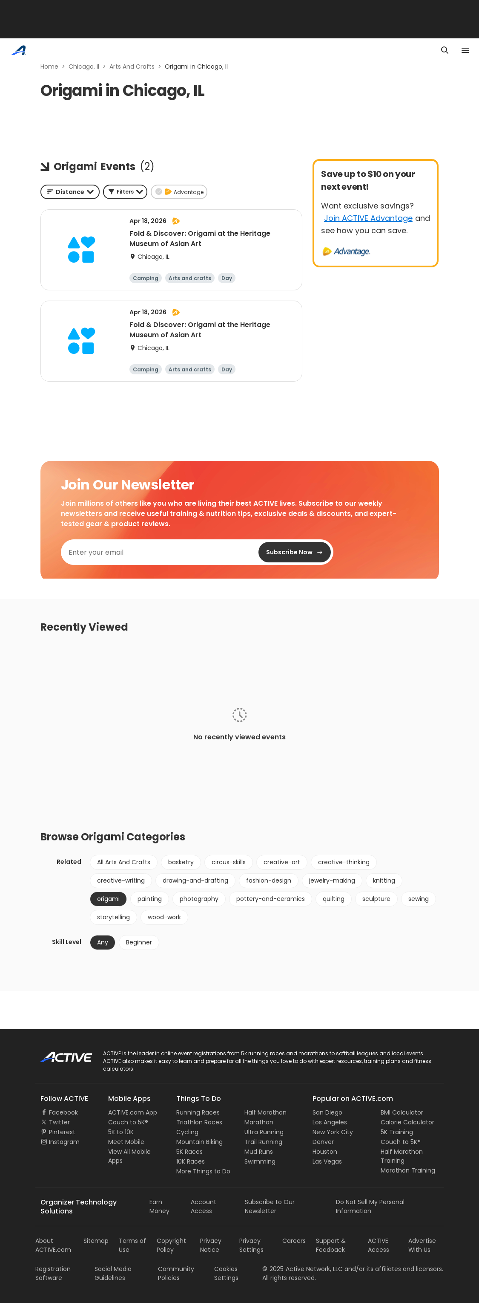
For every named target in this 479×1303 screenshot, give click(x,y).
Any (102, 942)
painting (150, 899)
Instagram (64, 1142)
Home (49, 66)
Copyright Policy (171, 1245)
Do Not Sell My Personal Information (370, 1206)
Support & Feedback (331, 1245)
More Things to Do (203, 1171)
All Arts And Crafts (123, 862)
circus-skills (229, 862)
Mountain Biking (199, 1142)
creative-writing (121, 880)
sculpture (376, 899)
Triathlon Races (199, 1122)
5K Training (397, 1132)
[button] (125, 192)
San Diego (327, 1112)
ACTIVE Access (378, 1245)
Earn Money (159, 1206)
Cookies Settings (226, 1273)
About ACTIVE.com (53, 1245)
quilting (333, 899)
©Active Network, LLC (302, 1269)
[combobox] (70, 192)
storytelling (113, 917)
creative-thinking (344, 862)
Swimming (259, 1161)
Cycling (187, 1132)
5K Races (189, 1151)
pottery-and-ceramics (270, 899)
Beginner (139, 942)
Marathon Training (408, 1170)
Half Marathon (265, 1112)
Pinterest (62, 1132)
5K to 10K (121, 1132)
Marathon (258, 1122)
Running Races (198, 1112)
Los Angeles (330, 1122)
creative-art (282, 862)
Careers (294, 1240)
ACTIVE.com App (132, 1112)
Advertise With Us (422, 1245)
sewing (418, 899)
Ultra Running (264, 1132)
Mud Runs (258, 1151)
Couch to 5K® (128, 1122)
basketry (181, 862)
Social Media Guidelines (113, 1273)
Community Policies (176, 1273)
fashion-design (268, 880)
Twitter (59, 1122)
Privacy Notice (210, 1245)
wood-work (164, 917)
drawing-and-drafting (195, 880)
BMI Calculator (402, 1112)
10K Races (190, 1161)
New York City (333, 1132)
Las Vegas (327, 1161)
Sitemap (96, 1240)
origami (108, 899)
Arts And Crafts (132, 66)
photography (199, 899)
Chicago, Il (84, 66)
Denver (323, 1142)
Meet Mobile (126, 1142)
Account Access (203, 1206)
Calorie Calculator (407, 1122)
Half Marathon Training (402, 1156)
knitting (384, 880)
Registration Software (53, 1273)
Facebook (63, 1112)
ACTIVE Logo (58, 1054)
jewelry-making (332, 880)
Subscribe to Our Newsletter (270, 1206)
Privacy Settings (251, 1245)
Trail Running (263, 1142)
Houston (325, 1151)
